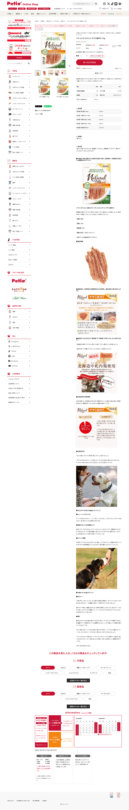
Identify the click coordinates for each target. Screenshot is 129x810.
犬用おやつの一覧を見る (78, 680)
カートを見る (116, 9)
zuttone (119, 14)
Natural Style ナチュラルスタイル (44, 26)
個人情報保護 (36, 800)
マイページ (13, 8)
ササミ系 (56, 21)
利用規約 (44, 800)
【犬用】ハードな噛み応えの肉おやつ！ (78, 26)
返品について (118, 68)
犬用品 (9, 14)
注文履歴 (21, 8)
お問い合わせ (10, 800)
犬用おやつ (49, 21)
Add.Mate (111, 14)
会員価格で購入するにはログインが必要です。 (90, 52)
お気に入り (104, 8)
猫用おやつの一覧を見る (78, 706)
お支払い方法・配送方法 (15, 388)
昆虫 (32, 14)
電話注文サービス (13, 402)
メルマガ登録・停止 (44, 8)
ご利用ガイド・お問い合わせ (81, 14)
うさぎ (26, 14)
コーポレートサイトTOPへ (75, 8)
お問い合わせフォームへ (41, 745)
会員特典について (59, 8)
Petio (55, 26)
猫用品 (18, 14)
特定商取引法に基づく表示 (16, 398)
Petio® (103, 14)
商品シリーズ (41, 14)
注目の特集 (52, 14)
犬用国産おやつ (63, 26)
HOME (36, 21)
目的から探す (64, 14)
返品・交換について (14, 393)
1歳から (63, 21)
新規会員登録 (31, 8)
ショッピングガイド (13, 379)
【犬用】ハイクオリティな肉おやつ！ (98, 26)
